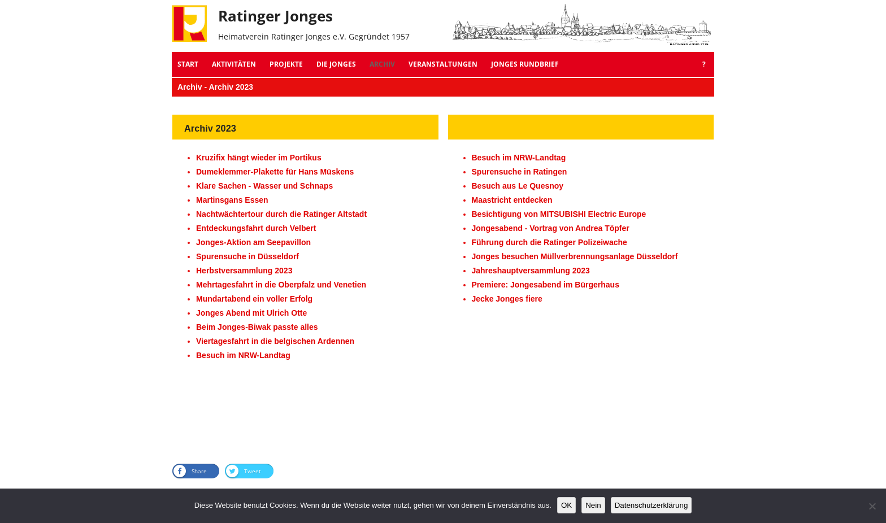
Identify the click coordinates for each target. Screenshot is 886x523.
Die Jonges (336, 64)
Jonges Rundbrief (525, 64)
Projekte (286, 64)
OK (566, 505)
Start (187, 64)
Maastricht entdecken (512, 199)
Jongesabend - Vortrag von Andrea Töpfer (550, 228)
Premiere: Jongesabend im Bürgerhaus (545, 284)
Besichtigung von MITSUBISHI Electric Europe (559, 214)
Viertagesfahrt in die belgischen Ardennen (275, 341)
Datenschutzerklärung (651, 505)
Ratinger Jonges (275, 16)
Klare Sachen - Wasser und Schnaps (264, 185)
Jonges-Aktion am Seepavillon (253, 242)
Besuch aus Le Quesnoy (518, 185)
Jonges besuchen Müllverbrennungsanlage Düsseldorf (575, 256)
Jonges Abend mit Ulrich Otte (251, 312)
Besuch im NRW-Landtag (243, 355)
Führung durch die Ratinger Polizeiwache (549, 242)
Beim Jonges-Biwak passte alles (257, 327)
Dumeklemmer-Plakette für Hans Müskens (275, 171)
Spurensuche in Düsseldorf (247, 256)
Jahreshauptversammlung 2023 (531, 270)
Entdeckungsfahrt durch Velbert (256, 228)
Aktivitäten (234, 64)
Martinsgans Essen (232, 199)
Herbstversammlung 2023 (244, 270)
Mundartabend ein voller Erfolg (254, 298)
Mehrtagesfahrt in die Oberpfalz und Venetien (281, 284)
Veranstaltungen (443, 64)
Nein (593, 505)
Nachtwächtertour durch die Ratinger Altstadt (281, 214)
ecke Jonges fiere (509, 298)
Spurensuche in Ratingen (519, 171)
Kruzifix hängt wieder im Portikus (259, 157)
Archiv (382, 64)
